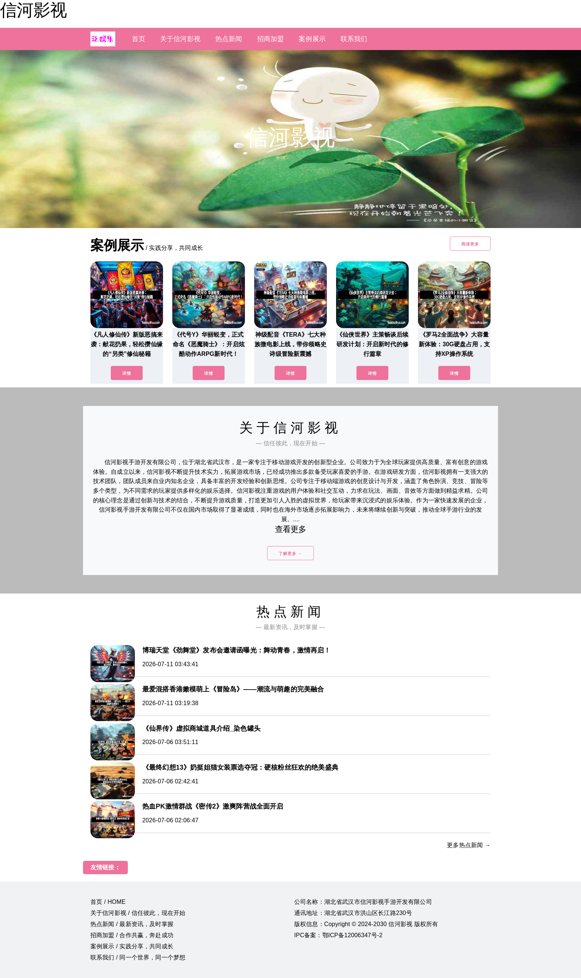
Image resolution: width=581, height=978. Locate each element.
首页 (138, 39)
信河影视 (33, 10)
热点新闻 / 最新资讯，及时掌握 (131, 924)
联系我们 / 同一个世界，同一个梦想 (137, 957)
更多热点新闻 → (469, 845)
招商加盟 (270, 39)
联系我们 (354, 39)
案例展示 (312, 39)
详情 (126, 373)
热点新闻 (228, 39)
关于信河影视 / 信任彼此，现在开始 (137, 913)
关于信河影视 (180, 39)
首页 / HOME (108, 902)
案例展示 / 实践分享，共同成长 (131, 946)
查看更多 (290, 529)
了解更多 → (290, 553)
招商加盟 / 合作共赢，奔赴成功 (131, 935)
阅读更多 (470, 244)
